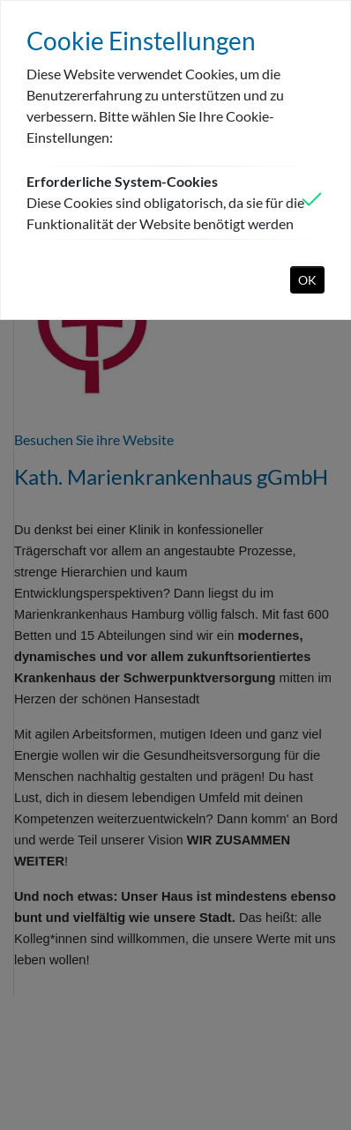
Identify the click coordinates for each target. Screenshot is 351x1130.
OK (307, 279)
